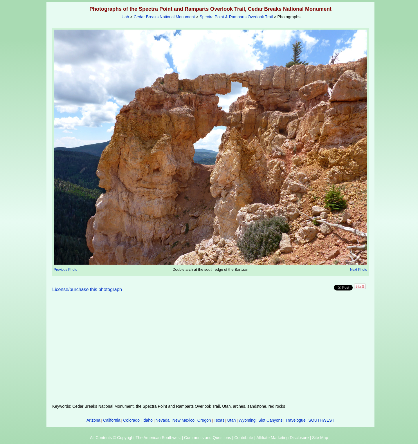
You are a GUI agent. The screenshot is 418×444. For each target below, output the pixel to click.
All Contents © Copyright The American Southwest (135, 437)
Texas (219, 420)
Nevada (163, 420)
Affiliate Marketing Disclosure (282, 437)
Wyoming (247, 420)
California (111, 420)
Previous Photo (65, 270)
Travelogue (295, 420)
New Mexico (183, 420)
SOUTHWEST (321, 420)
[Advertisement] (210, 351)
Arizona (93, 420)
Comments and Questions (207, 437)
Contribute (243, 437)
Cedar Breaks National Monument (164, 17)
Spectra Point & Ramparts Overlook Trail (236, 17)
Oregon (204, 420)
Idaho (148, 420)
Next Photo (358, 270)
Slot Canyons (270, 420)
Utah (124, 17)
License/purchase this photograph (87, 289)
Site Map (320, 437)
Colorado (131, 420)
